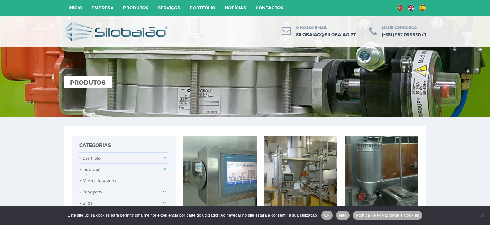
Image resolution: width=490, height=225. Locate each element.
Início (75, 8)
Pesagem (90, 192)
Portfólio (202, 8)
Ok (327, 215)
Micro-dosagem (97, 180)
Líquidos (90, 169)
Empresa (103, 8)
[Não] (482, 215)
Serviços (169, 8)
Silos (86, 203)
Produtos (135, 8)
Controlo (90, 158)
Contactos (269, 8)
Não (343, 215)
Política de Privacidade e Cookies (387, 215)
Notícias (235, 8)
